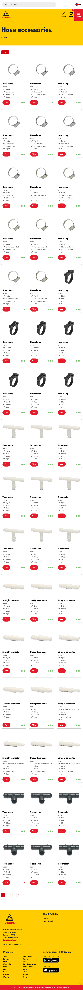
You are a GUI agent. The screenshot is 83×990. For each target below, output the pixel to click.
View (6, 102)
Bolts (5, 962)
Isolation (26, 974)
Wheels (6, 977)
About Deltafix (48, 921)
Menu (78, 15)
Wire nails (7, 964)
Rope (24, 962)
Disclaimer (48, 987)
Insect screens (28, 967)
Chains (25, 959)
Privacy (54, 987)
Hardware (6, 974)
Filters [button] (5, 52)
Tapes (5, 956)
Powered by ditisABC (63, 987)
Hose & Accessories (30, 964)
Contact (46, 918)
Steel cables (27, 956)
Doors (25, 969)
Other (25, 977)
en (78, 4)
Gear (5, 969)
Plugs (5, 967)
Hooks (5, 972)
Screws (6, 959)
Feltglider (26, 972)
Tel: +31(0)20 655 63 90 (12, 944)
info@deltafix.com (10, 940)
